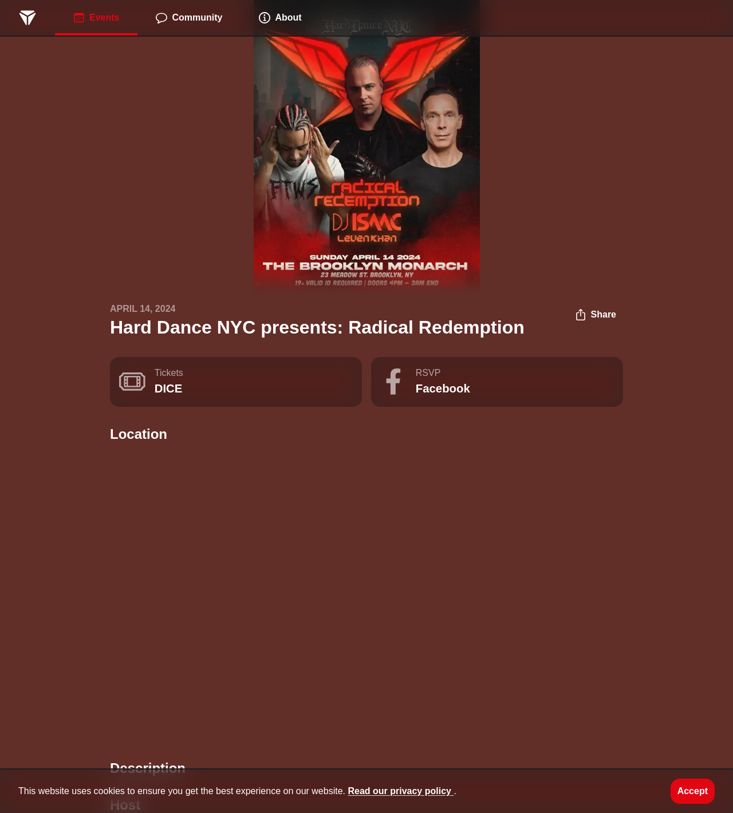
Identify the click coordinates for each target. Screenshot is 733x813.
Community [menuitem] (189, 17)
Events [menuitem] (96, 17)
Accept (692, 791)
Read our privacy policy (401, 791)
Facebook (443, 388)
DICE (169, 388)
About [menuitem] (280, 17)
